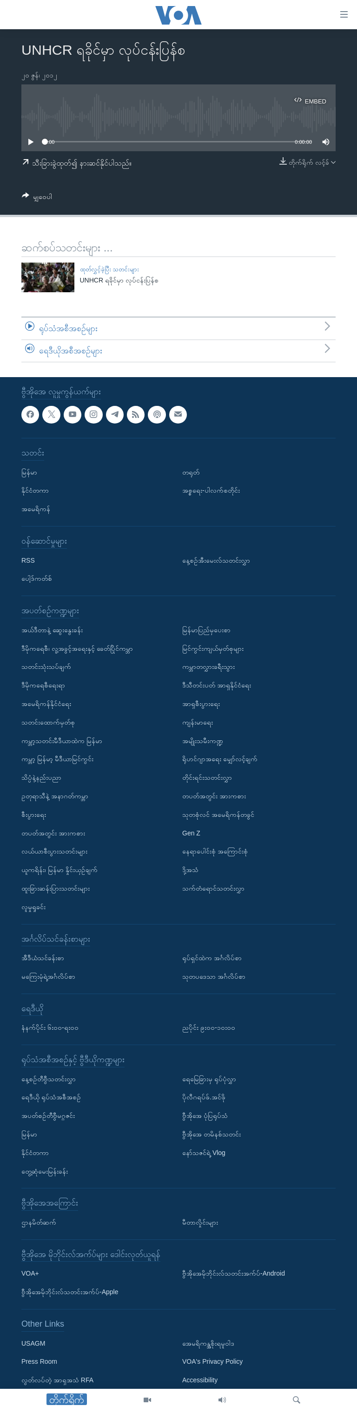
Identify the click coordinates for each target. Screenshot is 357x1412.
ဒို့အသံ (190, 869)
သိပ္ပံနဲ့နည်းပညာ (41, 777)
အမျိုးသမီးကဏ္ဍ (202, 740)
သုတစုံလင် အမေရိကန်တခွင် (218, 814)
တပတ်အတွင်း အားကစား (53, 832)
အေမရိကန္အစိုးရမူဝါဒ (208, 1343)
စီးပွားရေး (33, 814)
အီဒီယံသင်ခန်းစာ (42, 958)
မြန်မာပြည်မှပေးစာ (206, 629)
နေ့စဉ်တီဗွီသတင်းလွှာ (48, 1078)
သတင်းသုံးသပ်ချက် (46, 666)
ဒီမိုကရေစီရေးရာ (43, 685)
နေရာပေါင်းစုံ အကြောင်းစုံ (215, 851)
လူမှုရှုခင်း (33, 906)
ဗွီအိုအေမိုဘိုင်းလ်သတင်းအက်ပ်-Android (233, 1273)
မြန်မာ (29, 471)
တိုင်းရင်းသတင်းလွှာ (207, 777)
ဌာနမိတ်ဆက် (38, 1222)
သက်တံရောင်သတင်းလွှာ (213, 888)
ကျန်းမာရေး (197, 721)
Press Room (39, 1361)
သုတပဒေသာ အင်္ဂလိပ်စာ (213, 976)
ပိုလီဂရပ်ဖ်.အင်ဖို (203, 1097)
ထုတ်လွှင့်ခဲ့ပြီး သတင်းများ (109, 269)
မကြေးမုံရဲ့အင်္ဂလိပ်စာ (48, 976)
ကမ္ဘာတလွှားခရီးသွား (208, 666)
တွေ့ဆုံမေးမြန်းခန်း (44, 1171)
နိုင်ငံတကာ (35, 490)
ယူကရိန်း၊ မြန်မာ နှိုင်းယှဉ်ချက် (59, 869)
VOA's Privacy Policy (212, 1361)
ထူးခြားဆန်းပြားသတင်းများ (55, 888)
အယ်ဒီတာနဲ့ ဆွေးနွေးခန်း (52, 629)
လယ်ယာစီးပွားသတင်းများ (54, 851)
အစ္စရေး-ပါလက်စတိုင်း (211, 490)
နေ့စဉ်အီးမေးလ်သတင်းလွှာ (216, 560)
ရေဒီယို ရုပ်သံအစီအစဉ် (51, 1097)
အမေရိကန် (35, 509)
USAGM (33, 1343)
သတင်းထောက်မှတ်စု (48, 721)
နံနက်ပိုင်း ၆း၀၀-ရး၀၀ (50, 1027)
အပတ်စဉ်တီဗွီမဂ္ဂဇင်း (48, 1115)
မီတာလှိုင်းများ (200, 1222)
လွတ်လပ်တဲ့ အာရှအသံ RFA (57, 1380)
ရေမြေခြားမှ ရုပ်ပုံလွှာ (209, 1078)
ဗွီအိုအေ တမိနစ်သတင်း (211, 1134)
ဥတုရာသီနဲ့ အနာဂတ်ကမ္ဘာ (54, 796)
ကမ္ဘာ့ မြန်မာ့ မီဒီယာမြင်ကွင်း (57, 759)
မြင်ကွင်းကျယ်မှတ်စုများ (213, 648)
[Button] (37, 198)
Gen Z (191, 832)
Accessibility (200, 1380)
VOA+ (30, 1273)
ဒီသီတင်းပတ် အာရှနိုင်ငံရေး (216, 685)
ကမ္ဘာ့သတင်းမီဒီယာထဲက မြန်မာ (61, 740)
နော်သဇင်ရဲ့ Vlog (203, 1152)
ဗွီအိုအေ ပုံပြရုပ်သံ (205, 1115)
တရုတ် (190, 471)
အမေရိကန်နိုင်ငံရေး (46, 703)
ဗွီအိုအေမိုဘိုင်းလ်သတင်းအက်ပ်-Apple (69, 1292)
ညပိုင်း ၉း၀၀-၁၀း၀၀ (208, 1027)
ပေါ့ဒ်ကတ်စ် (36, 578)
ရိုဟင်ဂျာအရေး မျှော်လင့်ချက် (220, 759)
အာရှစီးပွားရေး (201, 703)
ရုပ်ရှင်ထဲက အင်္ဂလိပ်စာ (212, 958)
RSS (28, 560)
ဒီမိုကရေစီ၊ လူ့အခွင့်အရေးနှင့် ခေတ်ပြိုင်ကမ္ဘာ (77, 648)
